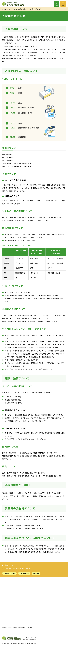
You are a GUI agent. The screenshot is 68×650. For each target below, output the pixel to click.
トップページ (6, 9)
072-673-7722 (31, 637)
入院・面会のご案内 (20, 9)
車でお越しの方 (25, 573)
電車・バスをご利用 (10, 573)
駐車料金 (36, 573)
